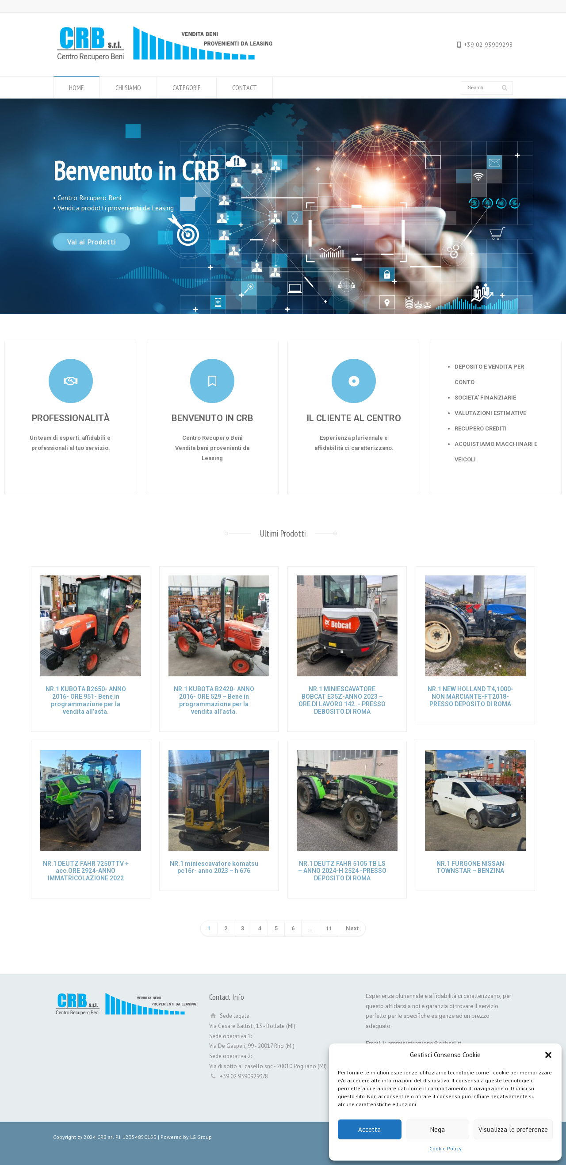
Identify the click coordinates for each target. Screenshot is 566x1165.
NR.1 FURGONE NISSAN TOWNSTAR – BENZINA (470, 867)
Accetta (369, 1129)
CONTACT (244, 87)
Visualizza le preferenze (513, 1129)
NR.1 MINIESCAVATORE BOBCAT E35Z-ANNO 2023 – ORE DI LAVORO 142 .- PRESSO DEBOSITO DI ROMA (342, 700)
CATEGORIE (186, 87)
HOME (76, 87)
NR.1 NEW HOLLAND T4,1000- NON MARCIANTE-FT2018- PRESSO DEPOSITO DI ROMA (470, 696)
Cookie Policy (445, 1148)
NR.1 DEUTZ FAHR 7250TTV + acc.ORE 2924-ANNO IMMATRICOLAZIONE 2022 (86, 871)
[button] (548, 1055)
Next (352, 928)
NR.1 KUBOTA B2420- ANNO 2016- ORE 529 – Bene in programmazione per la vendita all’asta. (214, 700)
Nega (437, 1129)
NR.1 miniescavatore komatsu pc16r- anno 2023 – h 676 (214, 867)
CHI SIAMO (128, 87)
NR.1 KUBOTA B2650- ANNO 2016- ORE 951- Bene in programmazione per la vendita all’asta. (86, 700)
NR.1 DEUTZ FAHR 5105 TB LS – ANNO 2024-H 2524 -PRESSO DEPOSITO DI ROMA (342, 871)
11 (329, 928)
